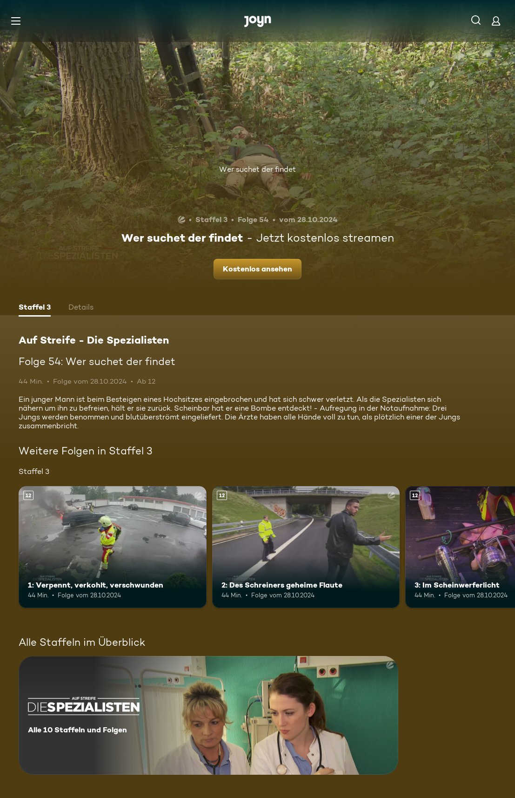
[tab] (35, 308)
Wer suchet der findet (257, 169)
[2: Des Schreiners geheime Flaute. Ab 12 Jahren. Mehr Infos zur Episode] (306, 547)
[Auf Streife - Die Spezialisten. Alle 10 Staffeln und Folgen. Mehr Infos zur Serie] (208, 715)
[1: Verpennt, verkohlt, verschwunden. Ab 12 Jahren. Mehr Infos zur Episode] (113, 547)
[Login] (495, 21)
